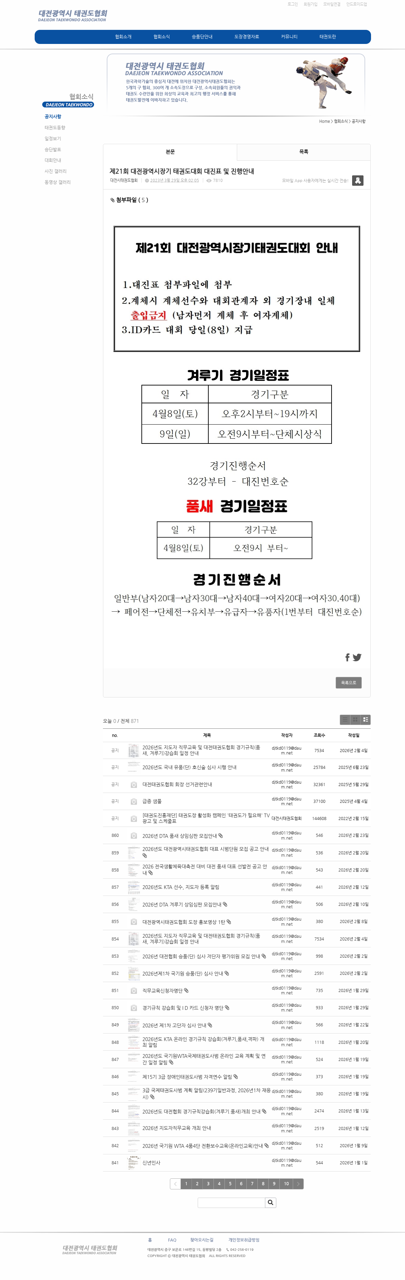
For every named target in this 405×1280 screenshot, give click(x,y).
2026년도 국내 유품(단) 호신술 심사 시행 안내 (189, 767)
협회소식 (161, 36)
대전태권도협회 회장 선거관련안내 (177, 784)
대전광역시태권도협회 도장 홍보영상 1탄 (183, 922)
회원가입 (310, 4)
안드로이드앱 (356, 4)
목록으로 (348, 682)
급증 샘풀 (152, 801)
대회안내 (53, 160)
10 (286, 1183)
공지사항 (53, 116)
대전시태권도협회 (124, 180)
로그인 (293, 4)
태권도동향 (55, 127)
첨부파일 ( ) (129, 200)
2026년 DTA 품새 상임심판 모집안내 (179, 836)
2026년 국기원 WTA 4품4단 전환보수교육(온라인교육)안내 (202, 1146)
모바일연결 (331, 4)
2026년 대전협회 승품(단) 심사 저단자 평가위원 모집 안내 (201, 956)
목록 (303, 151)
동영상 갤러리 (58, 182)
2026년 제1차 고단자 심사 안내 (174, 1025)
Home (324, 121)
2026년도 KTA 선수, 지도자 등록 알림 (180, 887)
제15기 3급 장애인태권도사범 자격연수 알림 (187, 1077)
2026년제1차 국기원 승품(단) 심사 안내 (182, 973)
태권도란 (328, 36)
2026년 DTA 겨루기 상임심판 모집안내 (181, 904)
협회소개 (123, 36)
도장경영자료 (246, 36)
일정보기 (53, 138)
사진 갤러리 (56, 171)
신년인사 (151, 1162)
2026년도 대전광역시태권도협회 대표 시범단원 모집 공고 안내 (205, 849)
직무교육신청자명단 (162, 990)
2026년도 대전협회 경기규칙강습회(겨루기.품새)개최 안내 (201, 1111)
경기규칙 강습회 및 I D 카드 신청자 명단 (182, 1008)
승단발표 (53, 149)
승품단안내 (202, 36)
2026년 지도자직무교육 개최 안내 (176, 1128)
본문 (170, 151)
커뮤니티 (289, 36)
